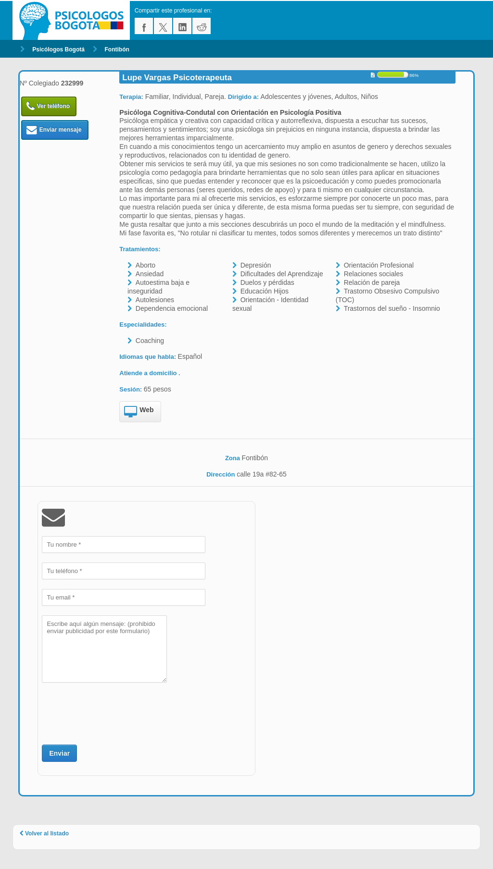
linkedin (182, 26)
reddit (201, 26)
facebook (144, 26)
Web (138, 412)
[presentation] (115, 712)
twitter (163, 26)
